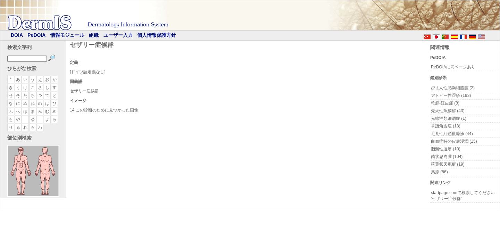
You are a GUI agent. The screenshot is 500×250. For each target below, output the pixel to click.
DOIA (17, 35)
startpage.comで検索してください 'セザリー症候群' (463, 195)
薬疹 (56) (439, 171)
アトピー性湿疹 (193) (451, 95)
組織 (94, 35)
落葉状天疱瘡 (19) (448, 164)
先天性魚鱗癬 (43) (448, 110)
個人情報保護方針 (156, 35)
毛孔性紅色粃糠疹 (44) (452, 133)
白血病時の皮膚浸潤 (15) (454, 141)
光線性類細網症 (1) (448, 118)
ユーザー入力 (118, 35)
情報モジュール (67, 35)
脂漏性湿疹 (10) (445, 149)
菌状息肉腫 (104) (446, 156)
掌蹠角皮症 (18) (445, 126)
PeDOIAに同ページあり (453, 67)
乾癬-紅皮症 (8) (445, 103)
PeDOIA (36, 35)
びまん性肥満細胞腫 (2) (453, 87)
